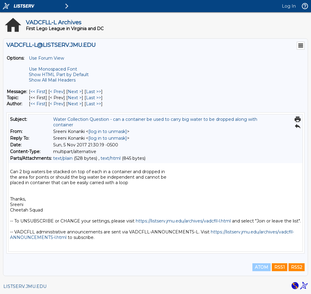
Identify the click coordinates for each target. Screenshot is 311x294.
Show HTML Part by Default (59, 74)
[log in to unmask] (107, 131)
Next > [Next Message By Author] (75, 104)
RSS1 (279, 267)
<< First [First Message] (38, 91)
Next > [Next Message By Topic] (75, 97)
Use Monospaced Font (53, 69)
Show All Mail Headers (52, 80)
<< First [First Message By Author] (38, 104)
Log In (289, 6)
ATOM (261, 267)
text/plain (63, 158)
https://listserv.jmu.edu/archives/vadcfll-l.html (183, 221)
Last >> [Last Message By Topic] (93, 97)
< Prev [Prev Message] (56, 91)
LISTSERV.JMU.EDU (24, 286)
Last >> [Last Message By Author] (93, 104)
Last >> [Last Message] (93, 91)
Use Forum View (46, 58)
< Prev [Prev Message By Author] (56, 104)
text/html (111, 158)
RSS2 (296, 267)
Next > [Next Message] (75, 91)
